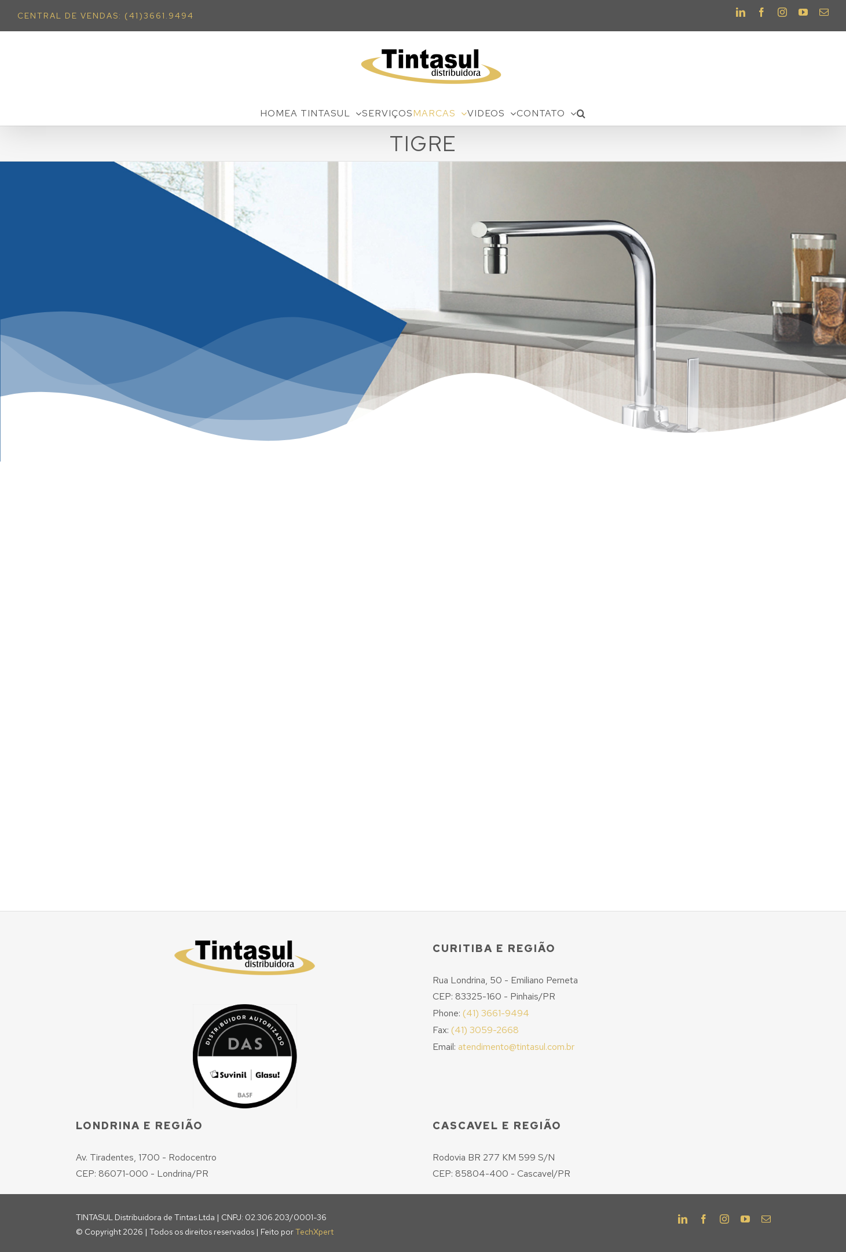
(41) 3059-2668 (485, 1030)
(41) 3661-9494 (496, 1013)
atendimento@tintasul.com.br (516, 1047)
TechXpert (314, 1232)
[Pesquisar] (581, 113)
